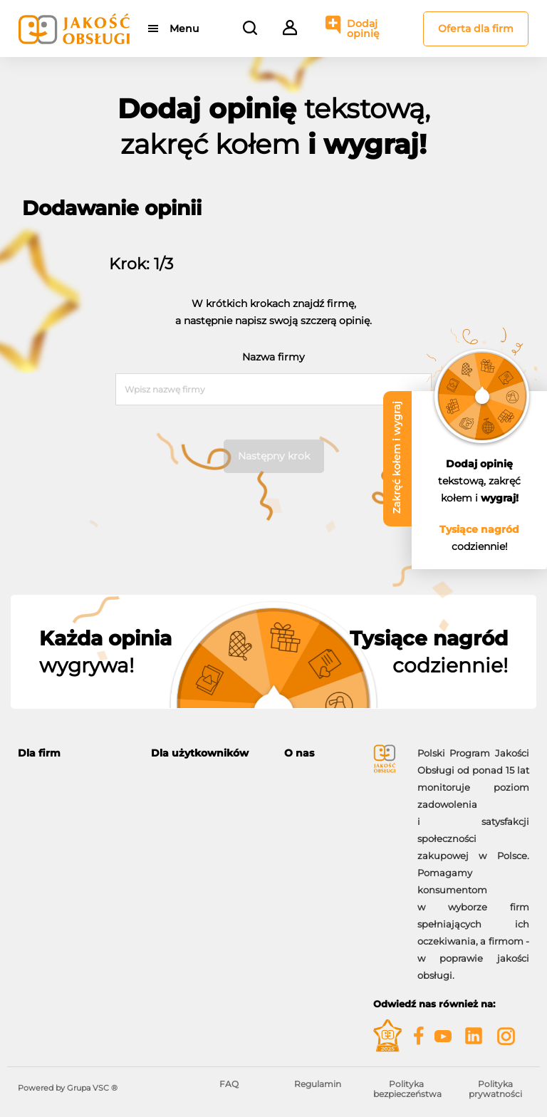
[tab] (74, 753)
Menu (184, 28)
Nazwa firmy (273, 357)
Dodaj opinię (363, 28)
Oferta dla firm (476, 28)
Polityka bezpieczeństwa (407, 1089)
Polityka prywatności (495, 1089)
